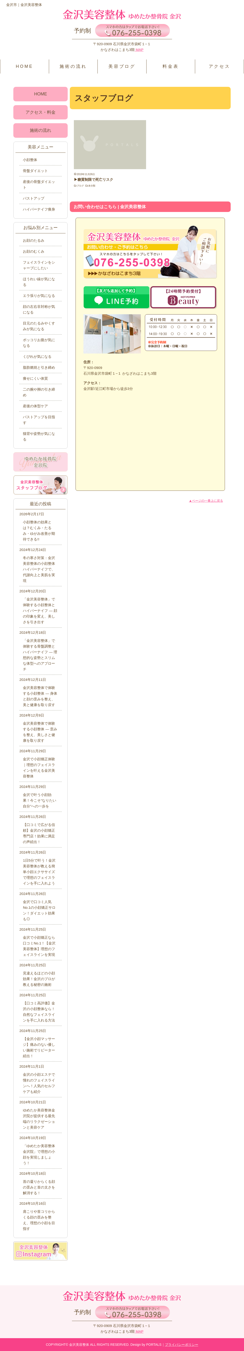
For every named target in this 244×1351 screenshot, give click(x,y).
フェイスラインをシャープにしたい (39, 265)
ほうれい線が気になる (39, 282)
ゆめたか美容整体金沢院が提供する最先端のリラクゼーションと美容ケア (39, 1118)
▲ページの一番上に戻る (206, 500)
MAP (139, 50)
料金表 (171, 66)
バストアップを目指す (39, 420)
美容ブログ (122, 66)
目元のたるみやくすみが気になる (39, 326)
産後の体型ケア (35, 406)
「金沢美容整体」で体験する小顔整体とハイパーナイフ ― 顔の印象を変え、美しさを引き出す (40, 610)
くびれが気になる (37, 356)
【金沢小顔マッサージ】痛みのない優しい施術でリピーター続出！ (39, 1047)
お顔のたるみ (33, 240)
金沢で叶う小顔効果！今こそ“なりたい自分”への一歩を (39, 800)
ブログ (80, 185)
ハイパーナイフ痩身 (39, 209)
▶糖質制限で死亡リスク (93, 179)
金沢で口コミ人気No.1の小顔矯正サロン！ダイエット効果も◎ (39, 910)
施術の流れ (73, 66)
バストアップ (33, 198)
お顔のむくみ (33, 251)
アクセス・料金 (40, 112)
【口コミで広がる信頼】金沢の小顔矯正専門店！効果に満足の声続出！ (39, 833)
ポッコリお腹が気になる (39, 343)
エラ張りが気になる (39, 296)
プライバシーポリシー (181, 1344)
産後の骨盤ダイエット (39, 184)
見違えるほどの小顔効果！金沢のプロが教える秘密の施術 (39, 979)
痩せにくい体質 (35, 378)
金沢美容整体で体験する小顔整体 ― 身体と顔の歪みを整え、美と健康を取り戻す (40, 696)
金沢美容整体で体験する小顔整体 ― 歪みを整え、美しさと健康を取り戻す (40, 731)
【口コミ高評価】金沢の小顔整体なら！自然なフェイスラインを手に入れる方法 (39, 1011)
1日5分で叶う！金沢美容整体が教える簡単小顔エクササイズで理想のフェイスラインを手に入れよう (39, 871)
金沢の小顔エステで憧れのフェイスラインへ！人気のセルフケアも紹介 (39, 1083)
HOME (24, 66)
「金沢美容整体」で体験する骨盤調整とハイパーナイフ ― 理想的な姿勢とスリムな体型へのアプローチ (40, 655)
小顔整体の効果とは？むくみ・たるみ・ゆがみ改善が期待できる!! (39, 530)
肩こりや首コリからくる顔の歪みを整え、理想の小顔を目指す (39, 1220)
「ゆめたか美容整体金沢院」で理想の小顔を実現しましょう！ (39, 1154)
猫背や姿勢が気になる (39, 436)
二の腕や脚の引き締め (39, 392)
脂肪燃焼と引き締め (39, 367)
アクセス (219, 66)
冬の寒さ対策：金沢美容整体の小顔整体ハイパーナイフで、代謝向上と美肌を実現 (39, 569)
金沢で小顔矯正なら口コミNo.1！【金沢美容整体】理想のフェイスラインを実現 (39, 946)
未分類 (91, 185)
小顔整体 (30, 160)
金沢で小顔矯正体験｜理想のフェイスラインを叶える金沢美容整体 (39, 767)
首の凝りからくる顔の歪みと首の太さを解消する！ (39, 1187)
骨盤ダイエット (35, 171)
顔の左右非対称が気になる (39, 309)
